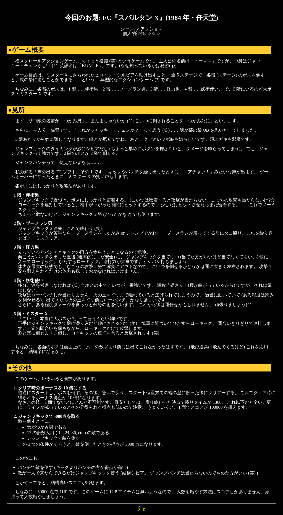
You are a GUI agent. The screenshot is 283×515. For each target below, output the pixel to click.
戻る (141, 508)
